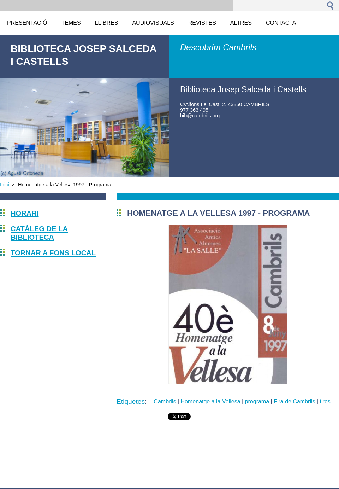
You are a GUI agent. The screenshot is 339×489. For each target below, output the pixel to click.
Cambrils (165, 401)
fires (325, 401)
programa (257, 401)
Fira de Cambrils (294, 401)
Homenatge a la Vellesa (210, 401)
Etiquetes (131, 401)
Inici (4, 184)
